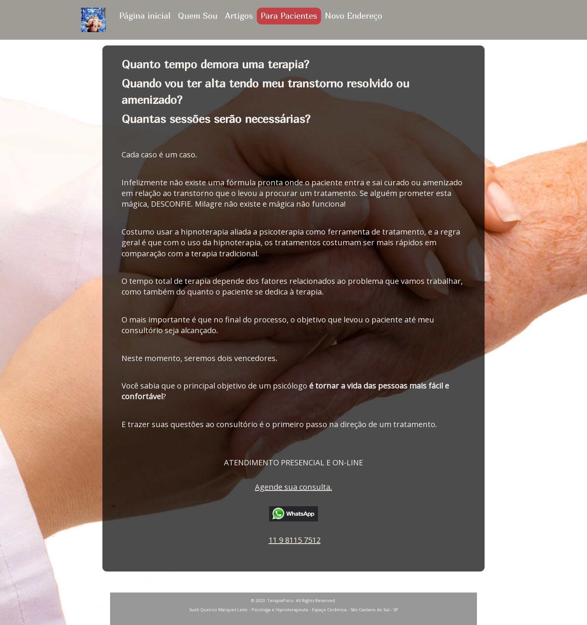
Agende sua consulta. (293, 487)
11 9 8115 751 (292, 540)
